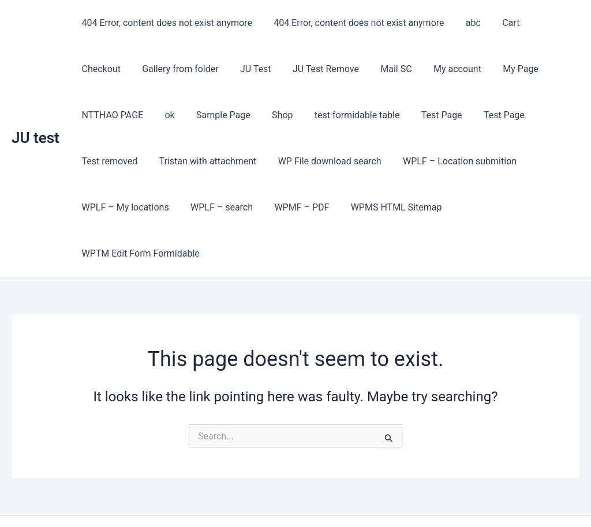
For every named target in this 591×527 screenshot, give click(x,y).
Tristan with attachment (129, 161)
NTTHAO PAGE (510, 68)
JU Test (190, 68)
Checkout (547, 22)
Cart (500, 22)
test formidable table (235, 115)
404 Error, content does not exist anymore (165, 22)
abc (465, 22)
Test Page (316, 115)
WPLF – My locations (493, 161)
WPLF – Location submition (375, 161)
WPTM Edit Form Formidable (403, 207)
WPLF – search (111, 207)
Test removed (442, 115)
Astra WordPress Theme (375, 497)
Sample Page (107, 115)
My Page (443, 68)
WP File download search (248, 161)
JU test (35, 114)
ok (565, 68)
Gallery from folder (118, 68)
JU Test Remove (258, 68)
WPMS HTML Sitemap (280, 207)
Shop (163, 115)
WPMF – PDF (188, 207)
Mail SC (325, 68)
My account (383, 68)
